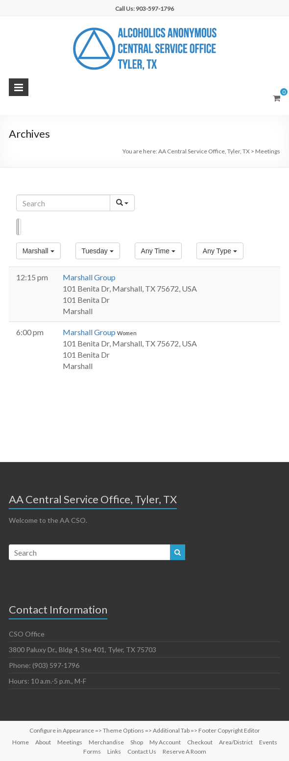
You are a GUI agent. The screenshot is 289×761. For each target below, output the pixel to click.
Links (114, 751)
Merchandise (106, 742)
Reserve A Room (184, 751)
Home (20, 742)
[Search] (63, 203)
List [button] (17, 227)
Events (268, 742)
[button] (38, 251)
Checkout (200, 742)
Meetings (69, 742)
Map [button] (20, 227)
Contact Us (141, 751)
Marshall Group (89, 277)
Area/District (236, 742)
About (43, 742)
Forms (92, 751)
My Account (165, 742)
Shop (136, 742)
